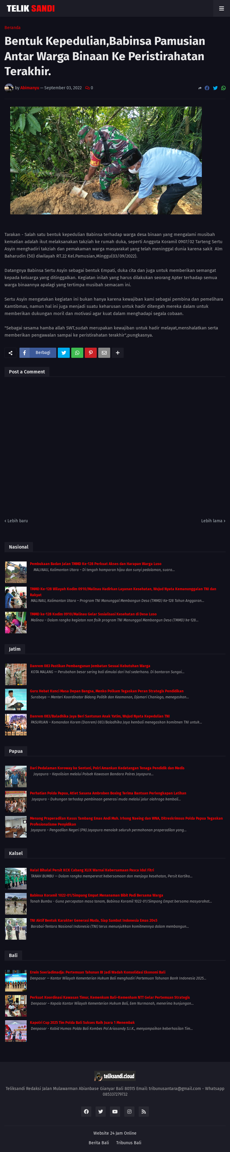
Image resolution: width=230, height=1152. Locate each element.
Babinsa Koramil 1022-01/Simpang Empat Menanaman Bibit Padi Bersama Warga (96, 895)
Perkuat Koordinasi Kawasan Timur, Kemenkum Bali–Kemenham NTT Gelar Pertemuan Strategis (110, 997)
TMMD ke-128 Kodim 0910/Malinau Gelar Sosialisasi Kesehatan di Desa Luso (93, 614)
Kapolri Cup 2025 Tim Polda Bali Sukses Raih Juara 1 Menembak (82, 1023)
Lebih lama (212, 520)
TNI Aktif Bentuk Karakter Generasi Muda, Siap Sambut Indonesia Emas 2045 (93, 920)
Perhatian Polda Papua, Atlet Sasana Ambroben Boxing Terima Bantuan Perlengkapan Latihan (108, 793)
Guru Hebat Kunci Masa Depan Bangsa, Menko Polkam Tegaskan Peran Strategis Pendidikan (107, 691)
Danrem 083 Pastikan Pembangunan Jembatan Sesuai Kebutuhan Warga (90, 666)
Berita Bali (99, 1142)
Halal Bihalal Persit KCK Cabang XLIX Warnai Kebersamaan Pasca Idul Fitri (92, 870)
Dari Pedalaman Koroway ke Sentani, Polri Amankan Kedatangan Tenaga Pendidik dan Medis (107, 768)
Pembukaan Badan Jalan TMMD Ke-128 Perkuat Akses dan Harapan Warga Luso (95, 564)
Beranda (12, 28)
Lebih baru (17, 520)
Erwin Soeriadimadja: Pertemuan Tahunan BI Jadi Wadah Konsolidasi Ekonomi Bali (97, 972)
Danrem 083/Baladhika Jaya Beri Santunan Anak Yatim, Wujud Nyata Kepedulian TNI (100, 716)
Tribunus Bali (128, 1142)
